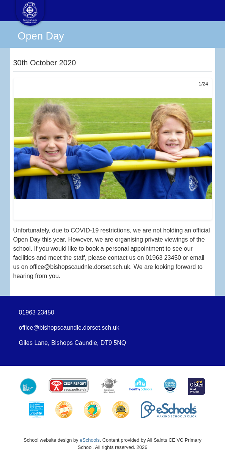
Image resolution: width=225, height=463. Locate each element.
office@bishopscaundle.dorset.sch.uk (69, 327)
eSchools (90, 440)
